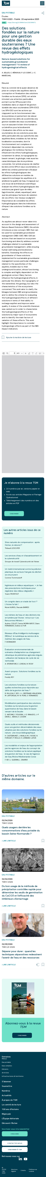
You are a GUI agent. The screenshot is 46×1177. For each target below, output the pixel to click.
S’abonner (6, 1081)
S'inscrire (15, 1134)
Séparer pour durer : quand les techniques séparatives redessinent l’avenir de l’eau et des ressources (22, 954)
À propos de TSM (9, 1100)
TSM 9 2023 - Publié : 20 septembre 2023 (20, 19)
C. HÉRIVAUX (15, 73)
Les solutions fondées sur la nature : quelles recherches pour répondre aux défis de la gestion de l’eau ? (22, 687)
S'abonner (14, 513)
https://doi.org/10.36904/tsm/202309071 (22, 22)
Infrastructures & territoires (13, 1076)
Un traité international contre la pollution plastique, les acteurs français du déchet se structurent (23, 572)
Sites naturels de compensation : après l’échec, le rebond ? (22, 543)
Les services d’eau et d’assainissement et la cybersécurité (23, 557)
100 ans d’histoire (10, 1109)
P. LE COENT (26, 73)
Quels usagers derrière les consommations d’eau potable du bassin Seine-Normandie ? (21, 830)
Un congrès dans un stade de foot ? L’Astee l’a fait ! (21, 603)
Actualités (6, 1095)
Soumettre (7, 1086)
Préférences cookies (33, 1170)
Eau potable (6, 1062)
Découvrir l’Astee (9, 1123)
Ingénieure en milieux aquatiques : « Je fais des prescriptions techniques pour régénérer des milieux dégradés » (23, 588)
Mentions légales (14, 1170)
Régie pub (6, 1114)
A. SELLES (6, 73)
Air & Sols (5, 1072)
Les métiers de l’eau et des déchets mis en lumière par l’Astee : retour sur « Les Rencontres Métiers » (22, 618)
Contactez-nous (14, 1143)
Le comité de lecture (11, 1104)
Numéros (6, 1091)
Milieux (4, 1058)
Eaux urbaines (7, 1066)
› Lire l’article (9, 841)
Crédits (23, 1170)
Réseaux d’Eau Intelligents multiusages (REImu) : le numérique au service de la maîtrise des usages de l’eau (22, 636)
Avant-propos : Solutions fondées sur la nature (22, 672)
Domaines (6, 1057)
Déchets (5, 1069)
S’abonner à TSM (15, 1149)
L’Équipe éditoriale (10, 1118)
